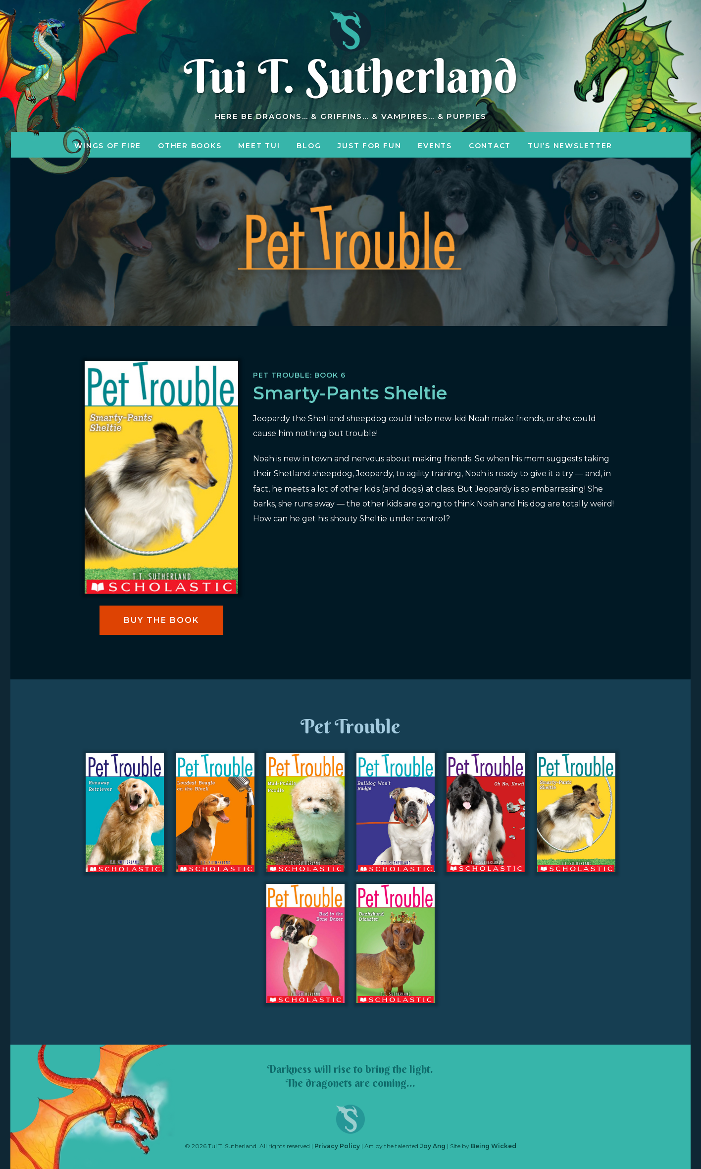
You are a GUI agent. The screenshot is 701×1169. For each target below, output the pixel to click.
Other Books (189, 145)
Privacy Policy (337, 1146)
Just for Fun (369, 145)
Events (435, 145)
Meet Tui (259, 145)
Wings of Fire (107, 145)
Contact (490, 145)
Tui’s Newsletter (570, 145)
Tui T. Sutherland (350, 76)
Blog (309, 145)
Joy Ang (433, 1146)
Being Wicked (493, 1146)
